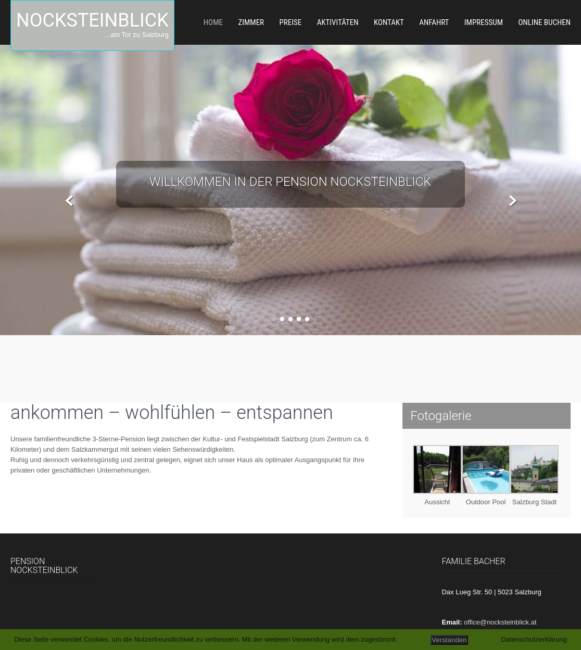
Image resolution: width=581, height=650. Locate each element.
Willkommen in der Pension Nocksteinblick (290, 181)
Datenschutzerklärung (534, 639)
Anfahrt (434, 22)
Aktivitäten (338, 22)
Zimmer (251, 22)
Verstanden (449, 640)
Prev (69, 201)
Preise (291, 22)
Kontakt (389, 22)
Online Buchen (544, 22)
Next (511, 201)
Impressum (483, 22)
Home (213, 22)
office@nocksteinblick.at (500, 622)
